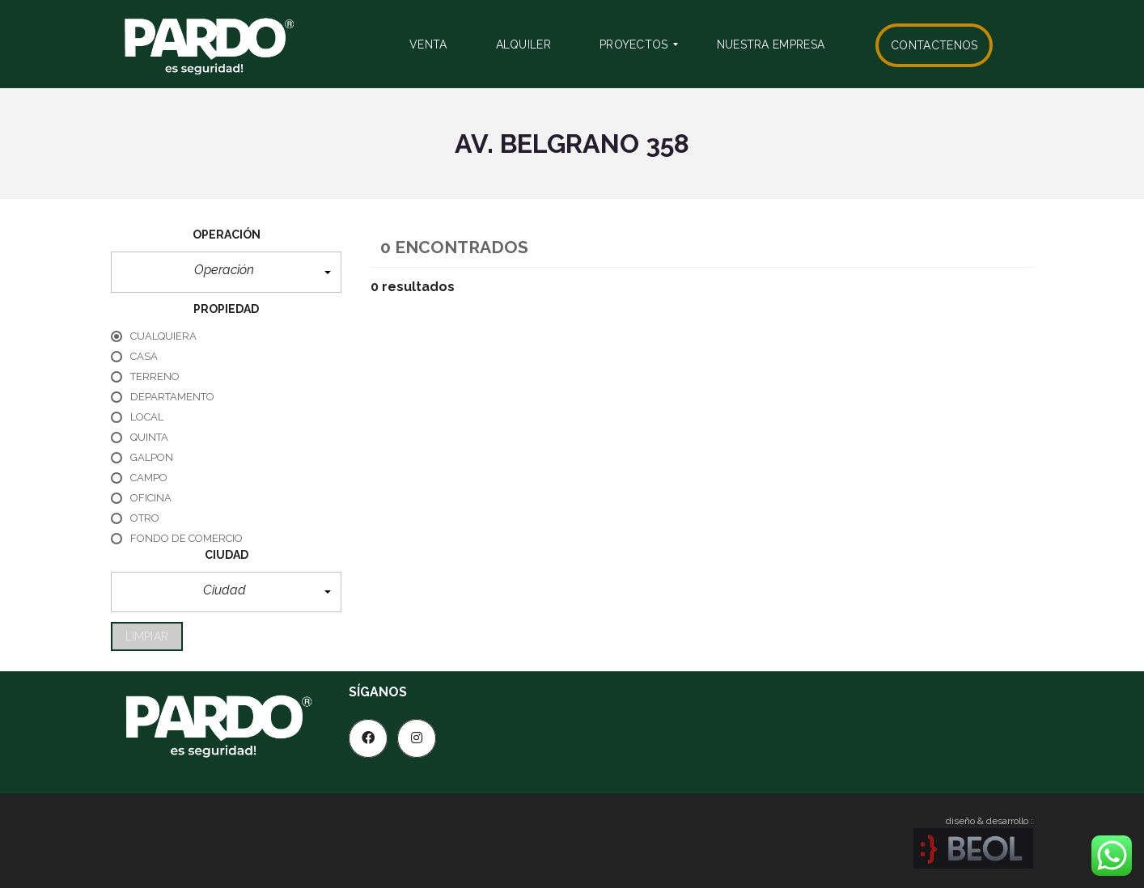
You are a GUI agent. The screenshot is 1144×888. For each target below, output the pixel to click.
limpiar (146, 636)
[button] (226, 272)
